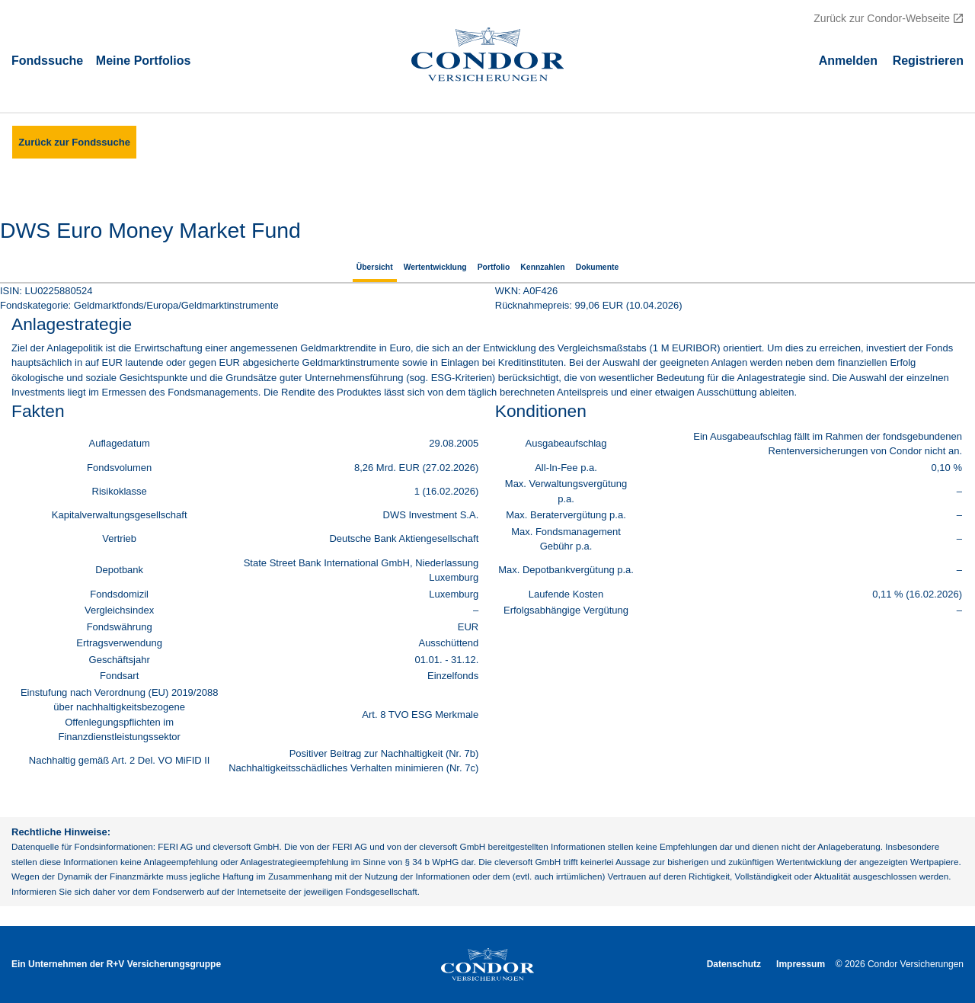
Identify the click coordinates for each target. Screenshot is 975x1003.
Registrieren (928, 59)
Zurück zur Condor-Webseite (882, 18)
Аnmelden (848, 59)
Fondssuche (47, 59)
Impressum (800, 964)
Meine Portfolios (143, 59)
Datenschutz (734, 964)
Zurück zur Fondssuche (74, 142)
